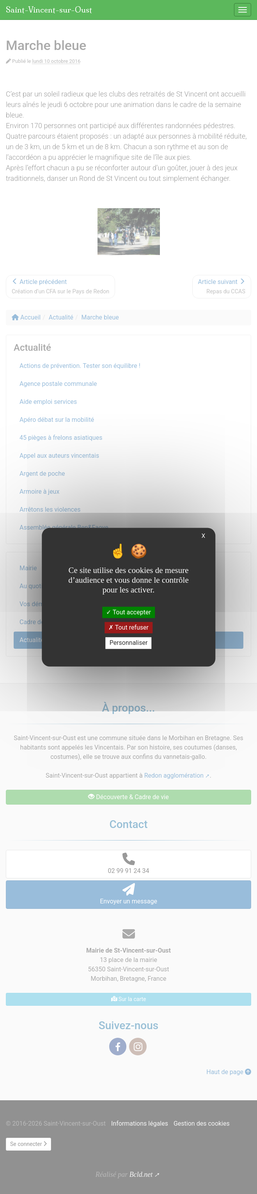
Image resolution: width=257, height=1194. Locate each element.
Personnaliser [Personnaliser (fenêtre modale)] (129, 643)
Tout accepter (128, 612)
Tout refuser (128, 628)
